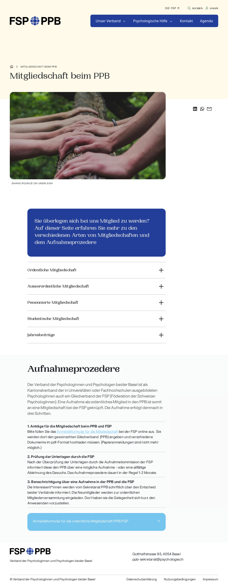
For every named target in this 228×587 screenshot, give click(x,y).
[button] (194, 8)
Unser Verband (108, 20)
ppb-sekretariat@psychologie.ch (157, 559)
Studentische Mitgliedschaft (53, 318)
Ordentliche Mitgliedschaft (52, 270)
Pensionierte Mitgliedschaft (52, 302)
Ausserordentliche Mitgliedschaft (58, 286)
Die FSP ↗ (172, 8)
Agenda (206, 20)
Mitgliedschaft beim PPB (38, 67)
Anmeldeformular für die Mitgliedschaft (87, 431)
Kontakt (186, 20)
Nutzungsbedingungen (180, 579)
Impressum (210, 579)
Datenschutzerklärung (141, 579)
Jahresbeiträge (41, 335)
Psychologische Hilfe (150, 20)
